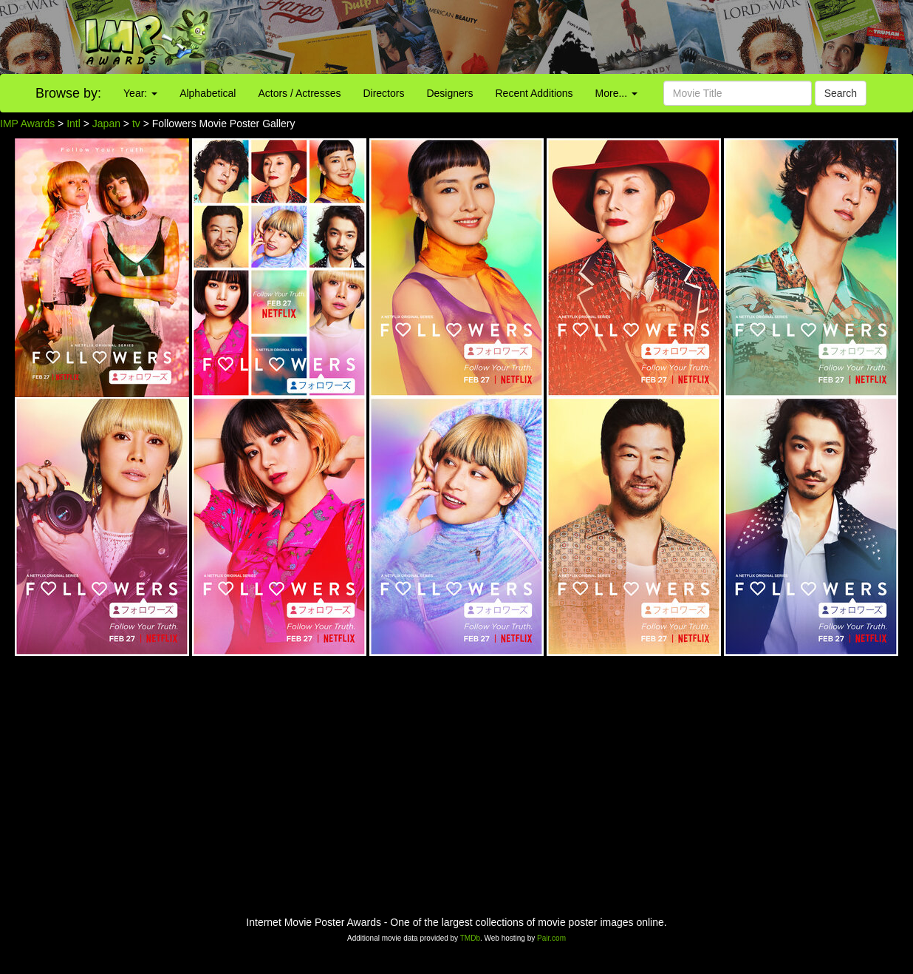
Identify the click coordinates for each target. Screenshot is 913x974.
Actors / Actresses (299, 93)
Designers (449, 93)
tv (136, 123)
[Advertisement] (570, 37)
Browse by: (68, 93)
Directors (383, 93)
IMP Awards (27, 123)
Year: (140, 93)
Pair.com (551, 938)
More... (616, 93)
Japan (106, 123)
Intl (73, 123)
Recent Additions (534, 93)
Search (840, 93)
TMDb (470, 938)
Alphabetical (207, 93)
